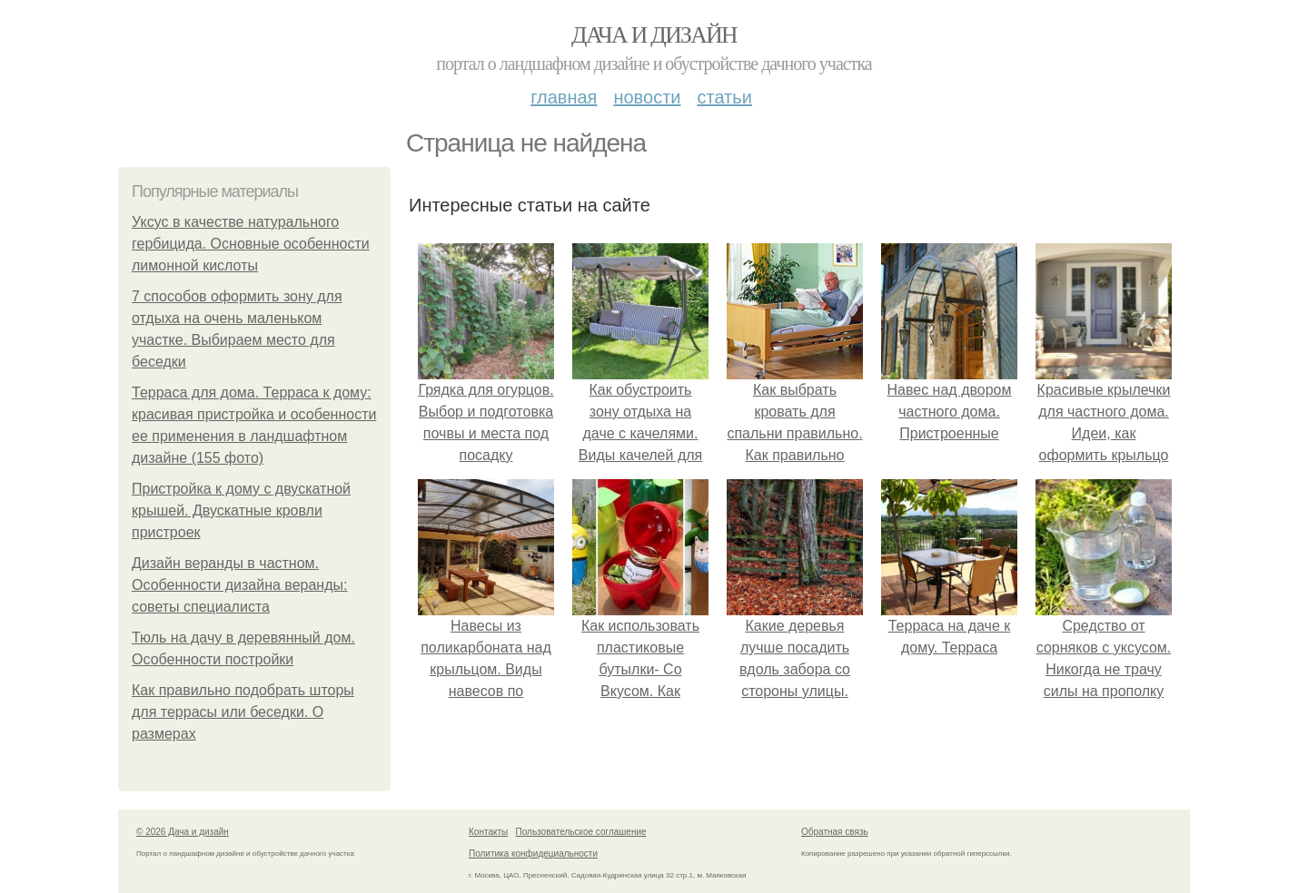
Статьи (724, 97)
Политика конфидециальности (533, 854)
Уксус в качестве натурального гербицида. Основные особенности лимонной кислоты (251, 243)
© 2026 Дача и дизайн (182, 832)
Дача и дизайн (654, 35)
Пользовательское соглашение (581, 832)
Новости (646, 97)
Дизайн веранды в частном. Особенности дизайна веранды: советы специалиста (239, 584)
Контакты (488, 832)
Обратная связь (834, 832)
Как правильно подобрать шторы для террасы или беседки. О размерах (243, 711)
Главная (563, 97)
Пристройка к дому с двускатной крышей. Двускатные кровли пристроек (241, 510)
